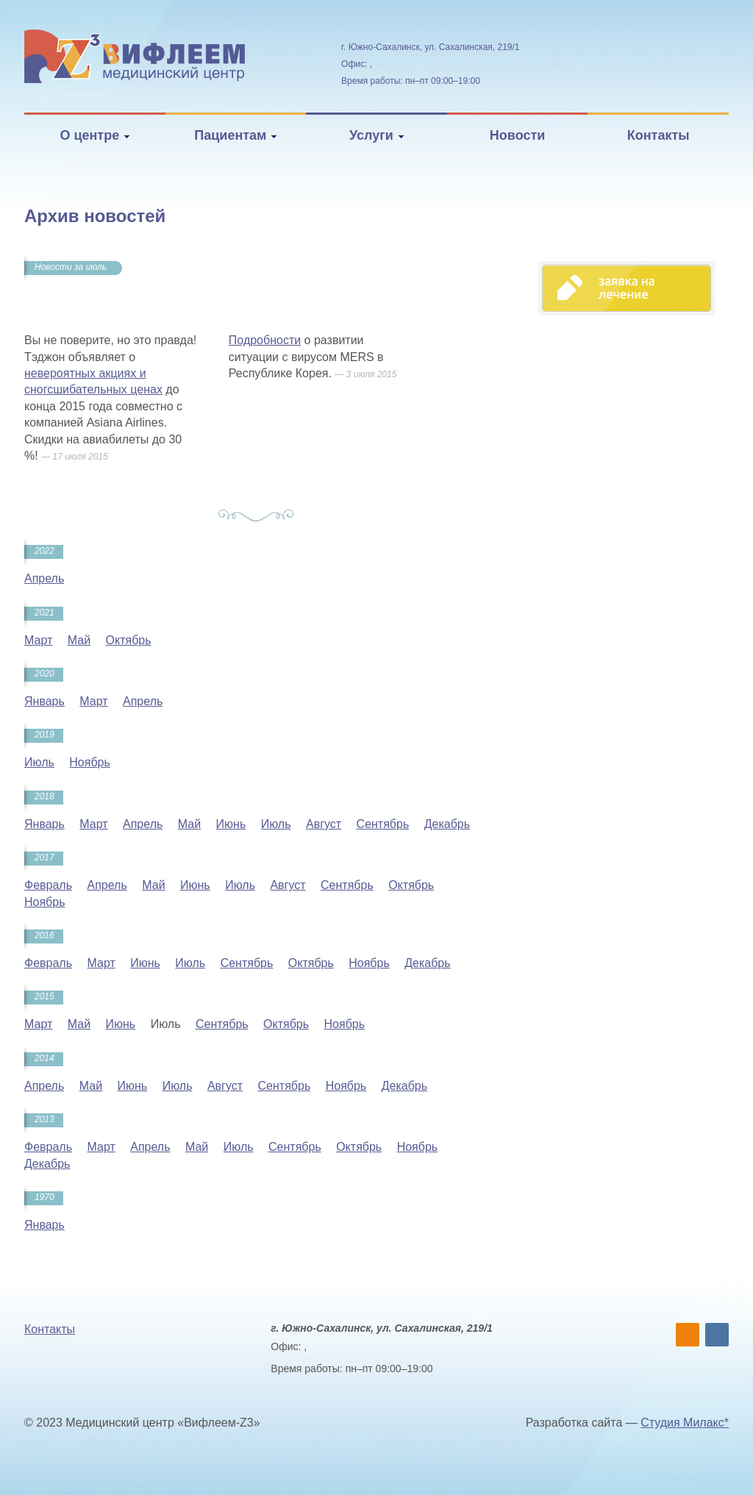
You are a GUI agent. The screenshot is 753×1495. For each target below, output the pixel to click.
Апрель (44, 578)
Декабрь (447, 824)
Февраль (48, 885)
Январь (44, 701)
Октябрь (128, 640)
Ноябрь (89, 762)
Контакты (658, 135)
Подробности (265, 340)
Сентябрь (383, 824)
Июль (39, 762)
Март (38, 640)
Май (79, 640)
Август (323, 824)
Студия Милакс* (684, 1422)
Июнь (231, 824)
